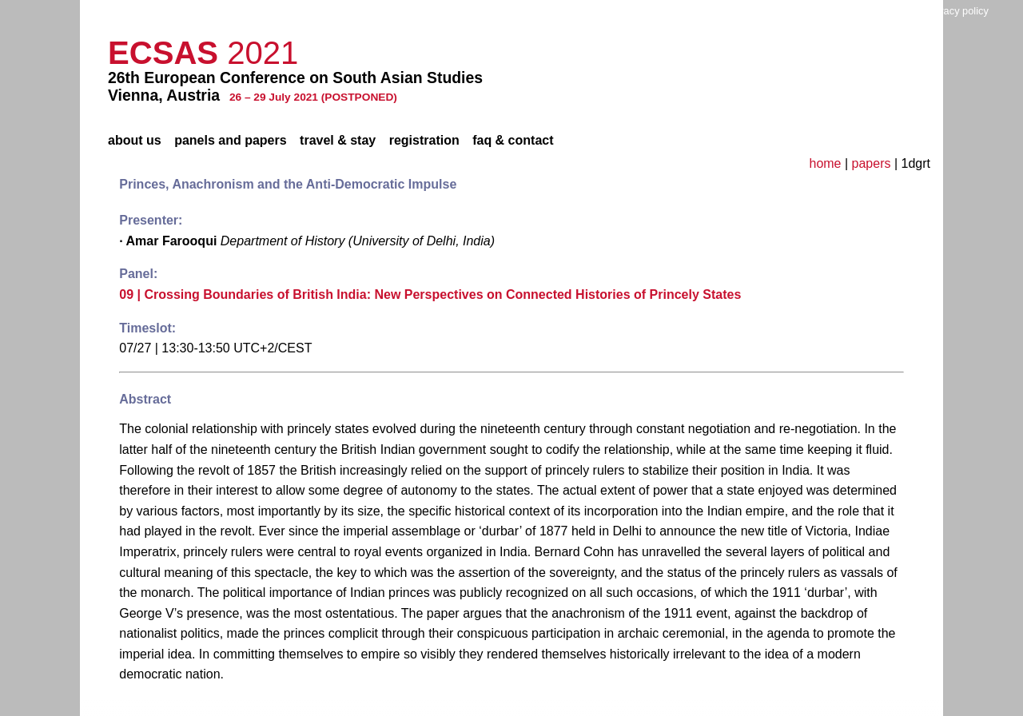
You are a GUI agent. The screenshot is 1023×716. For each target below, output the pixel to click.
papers (871, 163)
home (825, 163)
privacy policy (958, 11)
